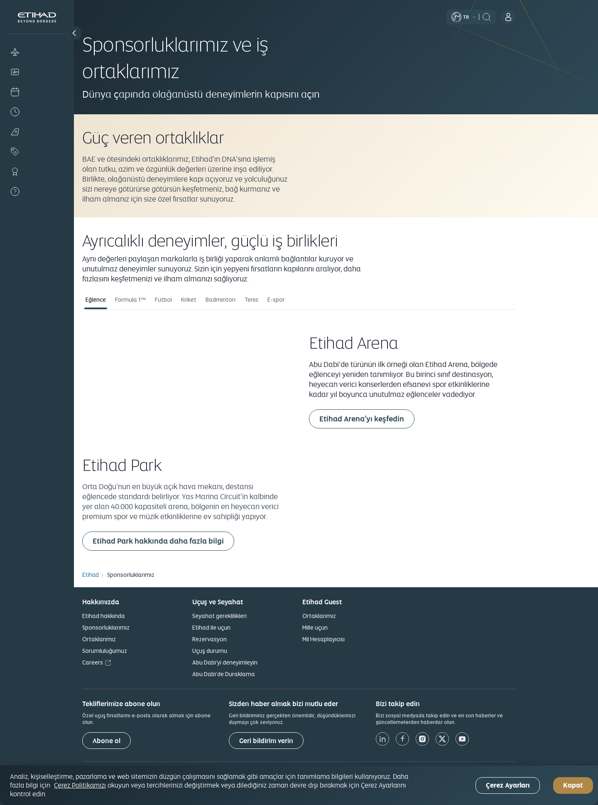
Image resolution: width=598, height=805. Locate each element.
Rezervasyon (246, 639)
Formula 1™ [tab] (167, 299)
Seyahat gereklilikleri (256, 616)
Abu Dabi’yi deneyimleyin (261, 662)
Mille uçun (352, 627)
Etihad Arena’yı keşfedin (398, 418)
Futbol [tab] (200, 299)
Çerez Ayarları (507, 785)
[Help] (37, 191)
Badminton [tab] (257, 299)
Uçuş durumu (246, 651)
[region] (299, 785)
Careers (129, 662)
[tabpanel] (336, 435)
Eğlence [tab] (133, 299)
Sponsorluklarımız (143, 627)
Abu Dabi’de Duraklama (260, 674)
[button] (74, 33)
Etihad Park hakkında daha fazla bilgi (195, 541)
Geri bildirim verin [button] (303, 740)
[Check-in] (37, 92)
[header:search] (524, 16)
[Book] (37, 52)
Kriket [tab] (225, 299)
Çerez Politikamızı (80, 785)
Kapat (573, 785)
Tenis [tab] (288, 299)
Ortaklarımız (136, 639)
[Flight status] (37, 111)
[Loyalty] (37, 171)
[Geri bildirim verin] (303, 740)
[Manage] (37, 72)
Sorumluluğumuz (141, 651)
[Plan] (37, 131)
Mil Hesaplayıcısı (360, 639)
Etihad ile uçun (248, 627)
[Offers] (37, 151)
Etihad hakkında (140, 616)
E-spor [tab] (313, 299)
